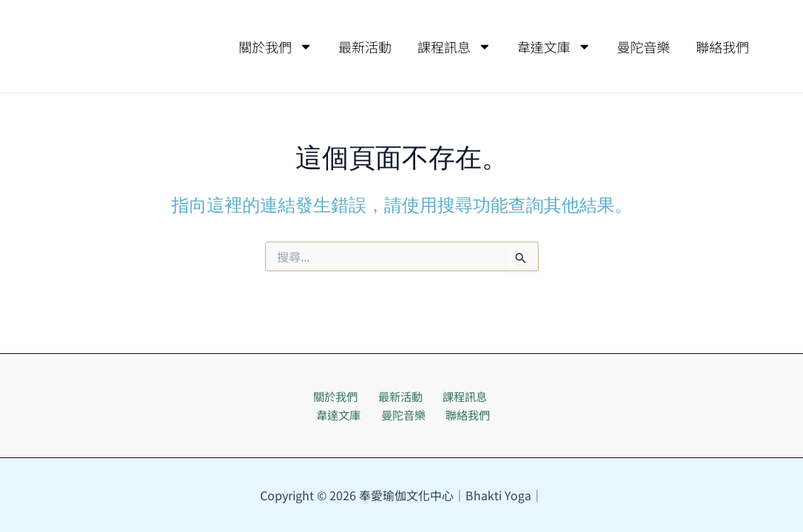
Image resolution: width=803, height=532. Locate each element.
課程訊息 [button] (454, 47)
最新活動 (365, 46)
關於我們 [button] (275, 47)
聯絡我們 (722, 46)
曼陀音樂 (643, 46)
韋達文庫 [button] (554, 47)
